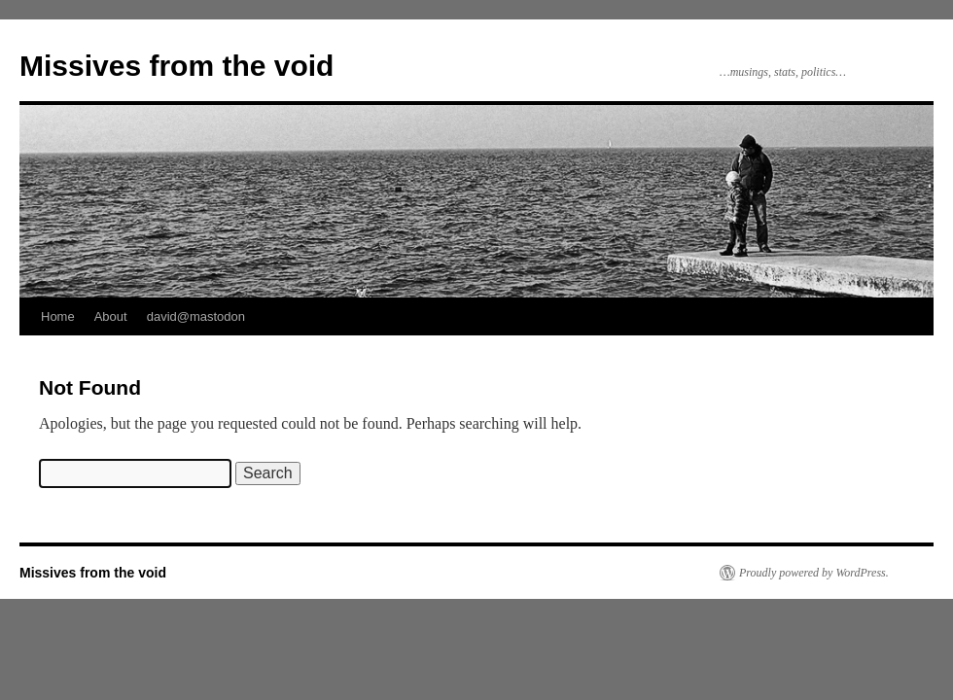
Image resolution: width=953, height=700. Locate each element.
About (110, 316)
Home (58, 316)
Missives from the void (176, 66)
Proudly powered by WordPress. (814, 572)
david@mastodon (196, 316)
